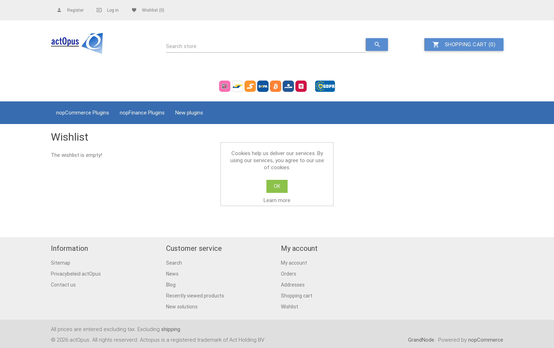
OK (277, 186)
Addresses (293, 285)
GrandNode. (422, 339)
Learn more (277, 200)
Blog (171, 285)
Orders (288, 274)
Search (174, 263)
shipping (170, 329)
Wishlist (289, 306)
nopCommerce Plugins (82, 112)
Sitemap (60, 263)
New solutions (182, 306)
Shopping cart (296, 296)
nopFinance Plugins (142, 112)
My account (294, 263)
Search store (181, 46)
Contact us (63, 285)
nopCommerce (485, 339)
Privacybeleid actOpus (76, 274)
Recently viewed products (195, 296)
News (172, 274)
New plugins (189, 112)
